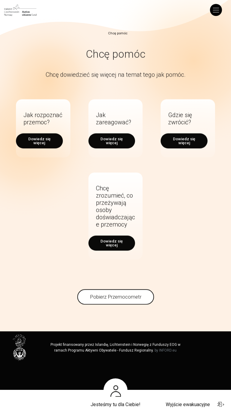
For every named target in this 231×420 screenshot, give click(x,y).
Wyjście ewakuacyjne (195, 404)
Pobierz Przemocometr (115, 303)
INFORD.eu (168, 350)
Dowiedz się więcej (39, 147)
